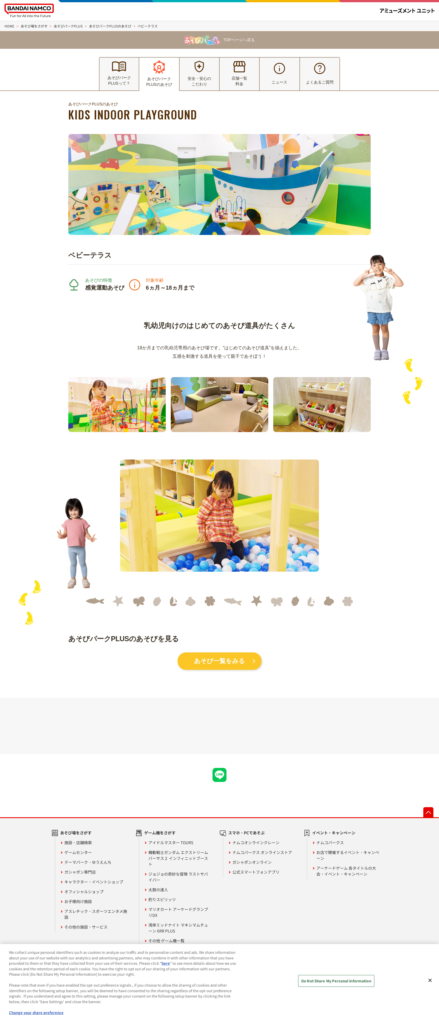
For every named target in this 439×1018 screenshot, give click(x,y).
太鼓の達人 (158, 889)
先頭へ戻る (428, 812)
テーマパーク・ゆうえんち (87, 862)
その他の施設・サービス (86, 927)
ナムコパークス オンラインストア (262, 852)
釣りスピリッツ (162, 899)
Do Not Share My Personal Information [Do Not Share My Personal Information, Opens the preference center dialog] (336, 986)
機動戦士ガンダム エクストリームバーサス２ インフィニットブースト (178, 858)
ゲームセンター (78, 852)
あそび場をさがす (76, 832)
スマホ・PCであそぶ (246, 832)
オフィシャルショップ (84, 891)
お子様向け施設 (78, 901)
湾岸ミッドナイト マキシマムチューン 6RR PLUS (178, 928)
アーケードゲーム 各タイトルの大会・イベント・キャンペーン (346, 871)
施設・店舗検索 (78, 842)
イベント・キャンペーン (333, 832)
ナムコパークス (330, 842)
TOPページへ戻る (219, 40)
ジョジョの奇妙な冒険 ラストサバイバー (178, 877)
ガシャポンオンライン (252, 862)
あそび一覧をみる (219, 660)
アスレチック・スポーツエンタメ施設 (95, 914)
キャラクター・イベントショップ (93, 882)
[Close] (430, 985)
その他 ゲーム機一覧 (166, 940)
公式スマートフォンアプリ (255, 872)
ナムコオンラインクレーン (255, 842)
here (166, 968)
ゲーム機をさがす (160, 832)
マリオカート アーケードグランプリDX (178, 912)
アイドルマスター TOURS (170, 842)
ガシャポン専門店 (80, 872)
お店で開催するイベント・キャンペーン (347, 855)
